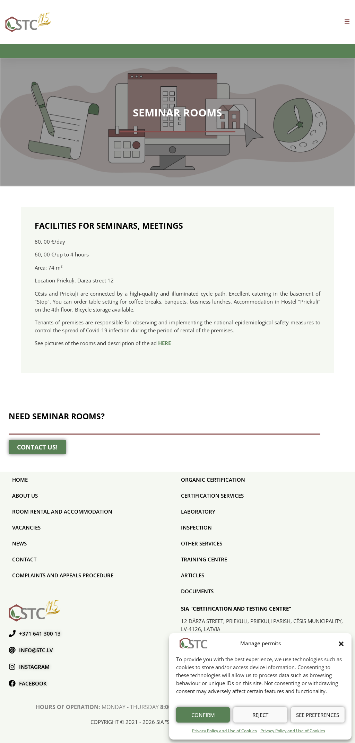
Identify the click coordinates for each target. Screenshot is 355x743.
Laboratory (198, 511)
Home (20, 479)
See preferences (317, 714)
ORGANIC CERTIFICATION (213, 479)
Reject (260, 714)
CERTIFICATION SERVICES (212, 495)
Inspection (196, 527)
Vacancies (26, 527)
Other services (201, 543)
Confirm (203, 714)
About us (25, 495)
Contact (24, 559)
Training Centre (204, 559)
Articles (192, 575)
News (19, 543)
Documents (197, 591)
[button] (341, 643)
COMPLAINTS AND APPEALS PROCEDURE (62, 575)
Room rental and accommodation (62, 511)
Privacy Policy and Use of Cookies (224, 731)
